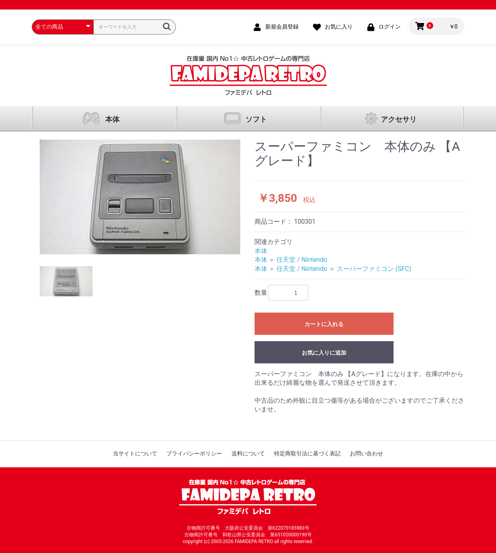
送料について (248, 453)
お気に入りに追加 (324, 352)
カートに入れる (324, 324)
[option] (140, 197)
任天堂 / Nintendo (301, 259)
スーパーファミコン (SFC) (374, 269)
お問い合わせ (366, 453)
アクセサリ (399, 119)
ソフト (256, 119)
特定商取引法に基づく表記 (307, 453)
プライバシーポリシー (194, 453)
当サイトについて (135, 453)
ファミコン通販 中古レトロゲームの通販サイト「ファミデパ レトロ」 (248, 75)
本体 (112, 119)
